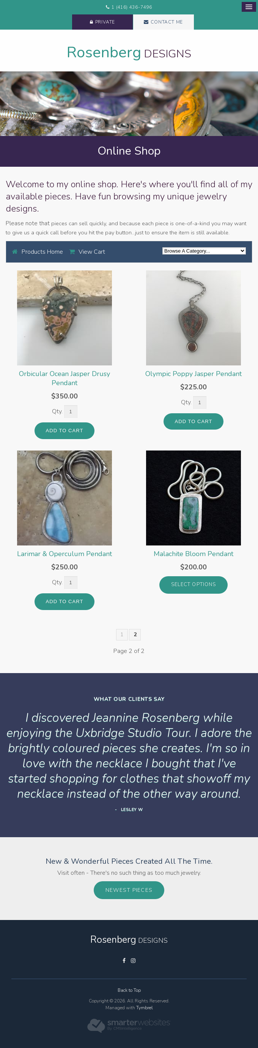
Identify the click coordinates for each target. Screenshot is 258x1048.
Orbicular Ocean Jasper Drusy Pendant (64, 378)
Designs (129, 53)
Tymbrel (144, 1008)
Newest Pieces (129, 890)
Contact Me (167, 22)
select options (193, 584)
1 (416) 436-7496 (132, 7)
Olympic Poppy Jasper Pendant (193, 373)
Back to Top (129, 990)
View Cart (92, 252)
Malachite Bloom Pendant (193, 553)
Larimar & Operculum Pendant (64, 553)
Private (105, 22)
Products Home (42, 252)
